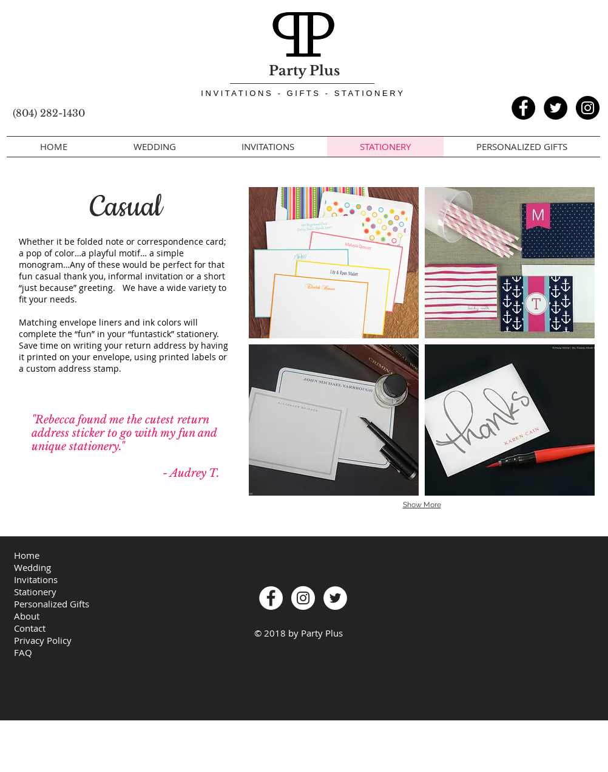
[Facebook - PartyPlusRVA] (523, 108)
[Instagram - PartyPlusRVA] (588, 108)
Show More (422, 504)
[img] (334, 262)
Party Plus (304, 71)
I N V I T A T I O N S (239, 93)
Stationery (35, 592)
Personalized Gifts (51, 604)
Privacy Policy (43, 640)
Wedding (32, 567)
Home (26, 555)
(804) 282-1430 (49, 113)
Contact (30, 628)
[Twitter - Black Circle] (555, 108)
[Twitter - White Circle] (335, 598)
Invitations (36, 579)
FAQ (23, 652)
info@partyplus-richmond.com (262, 701)
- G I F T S (301, 93)
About (26, 616)
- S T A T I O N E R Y (366, 93)
